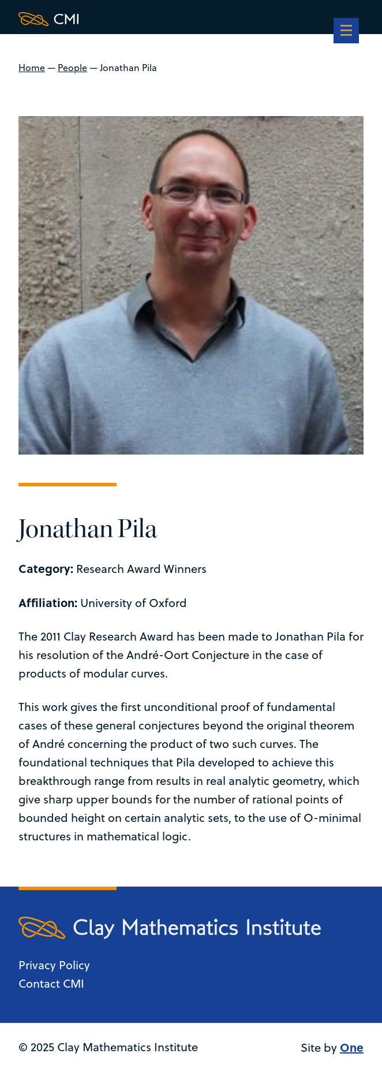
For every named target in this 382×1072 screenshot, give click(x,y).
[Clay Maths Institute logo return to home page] (169, 19)
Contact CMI (51, 983)
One (352, 1046)
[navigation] (346, 32)
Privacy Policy (54, 964)
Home (31, 67)
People (72, 67)
